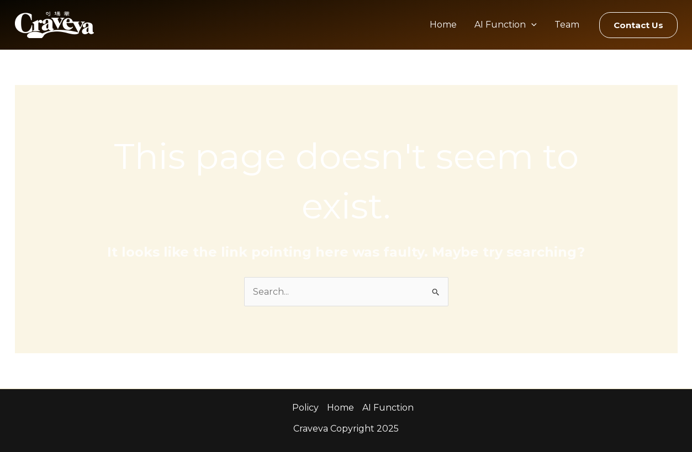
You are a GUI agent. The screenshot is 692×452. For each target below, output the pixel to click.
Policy (305, 407)
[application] (531, 25)
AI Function (505, 25)
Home (443, 24)
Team (566, 24)
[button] (638, 25)
